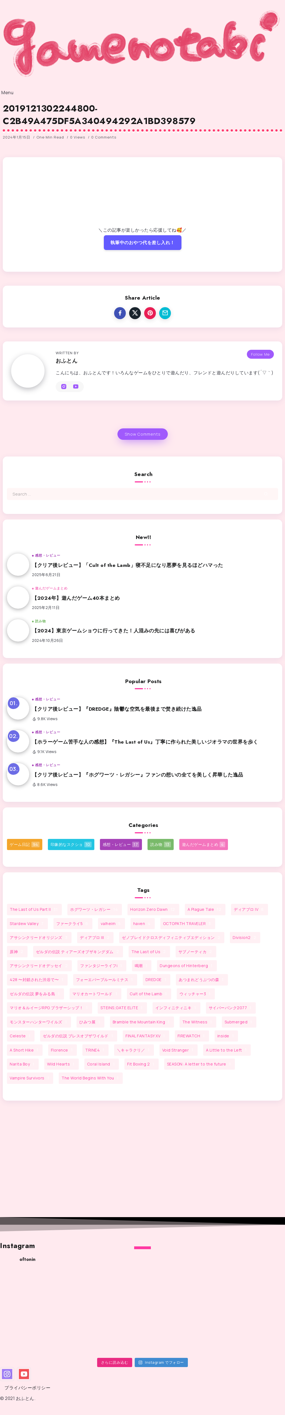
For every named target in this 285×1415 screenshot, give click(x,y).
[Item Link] (18, 565)
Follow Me (260, 354)
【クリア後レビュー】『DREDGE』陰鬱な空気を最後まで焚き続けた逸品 (117, 709)
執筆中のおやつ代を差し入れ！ (142, 242)
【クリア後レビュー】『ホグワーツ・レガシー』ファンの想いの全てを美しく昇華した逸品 (137, 774)
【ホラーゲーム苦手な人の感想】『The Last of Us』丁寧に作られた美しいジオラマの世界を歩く (145, 742)
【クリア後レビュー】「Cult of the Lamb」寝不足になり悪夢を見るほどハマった (127, 565)
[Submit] (266, 493)
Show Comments (143, 434)
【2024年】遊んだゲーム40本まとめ (76, 598)
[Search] (142, 494)
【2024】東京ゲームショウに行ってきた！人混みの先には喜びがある (113, 630)
